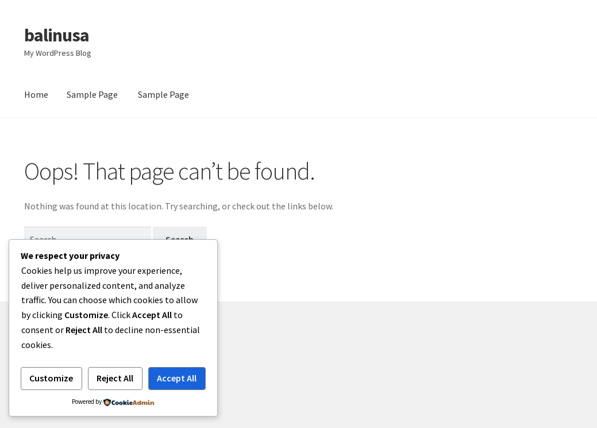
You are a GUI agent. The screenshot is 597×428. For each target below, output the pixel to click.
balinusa (56, 35)
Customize (51, 378)
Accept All (177, 378)
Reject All (115, 378)
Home (36, 94)
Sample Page (92, 94)
